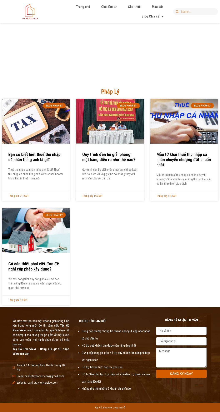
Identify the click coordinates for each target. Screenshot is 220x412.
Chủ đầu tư (109, 7)
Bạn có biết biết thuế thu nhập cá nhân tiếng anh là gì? (34, 157)
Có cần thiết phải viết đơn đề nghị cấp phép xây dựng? (33, 266)
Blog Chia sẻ (153, 16)
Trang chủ (83, 7)
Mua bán (158, 7)
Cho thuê (134, 7)
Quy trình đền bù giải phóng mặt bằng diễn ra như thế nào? (108, 157)
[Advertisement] (110, 53)
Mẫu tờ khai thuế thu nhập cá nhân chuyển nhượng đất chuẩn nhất (183, 159)
